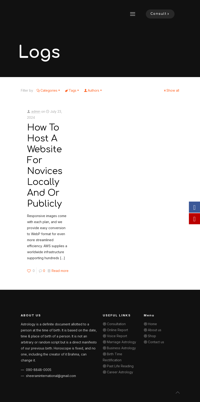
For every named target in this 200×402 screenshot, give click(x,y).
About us (154, 330)
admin (35, 111)
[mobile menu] (133, 14)
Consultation (116, 324)
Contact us (156, 342)
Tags (72, 90)
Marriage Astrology (121, 342)
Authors (93, 90)
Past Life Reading (120, 366)
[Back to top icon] (178, 392)
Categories (49, 90)
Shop (152, 336)
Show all (171, 90)
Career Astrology (120, 372)
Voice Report (117, 336)
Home (152, 324)
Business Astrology (121, 348)
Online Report (117, 330)
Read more (60, 271)
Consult (160, 14)
